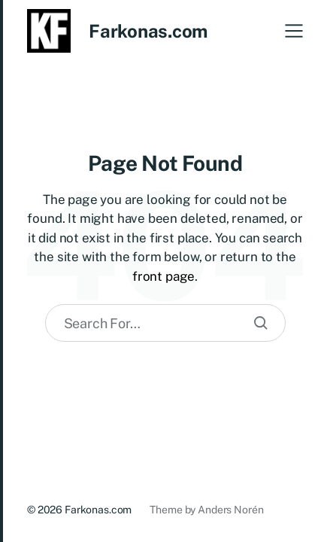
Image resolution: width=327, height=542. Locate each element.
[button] (293, 30)
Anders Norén (230, 510)
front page (163, 276)
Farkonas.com (148, 31)
